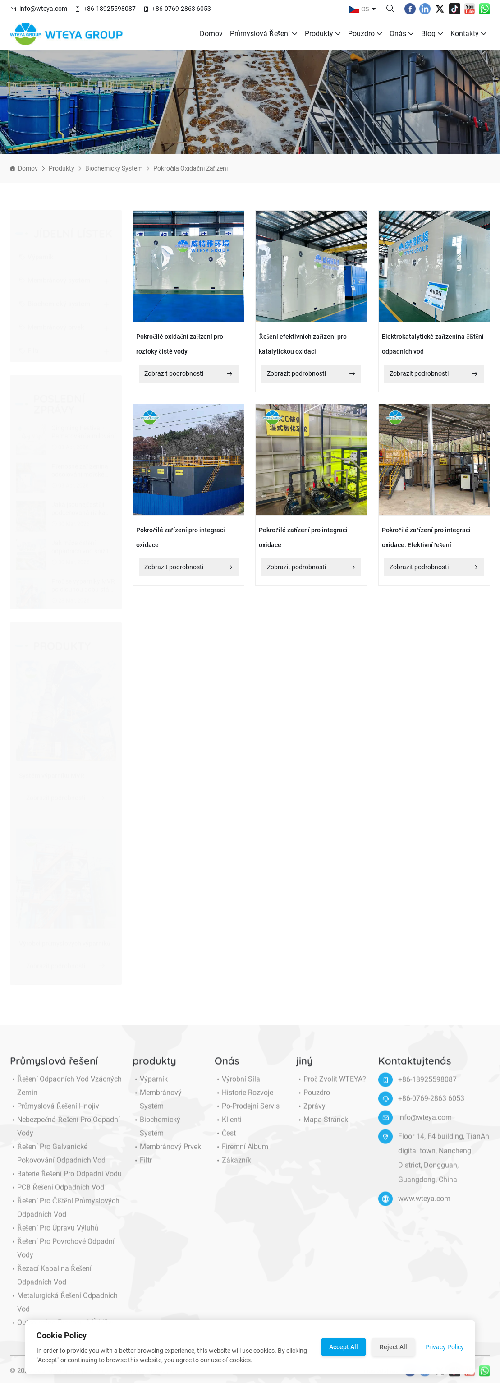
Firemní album (241, 1154)
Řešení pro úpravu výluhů (54, 1235)
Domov (211, 33)
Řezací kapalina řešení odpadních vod (51, 1282)
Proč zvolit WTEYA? (331, 1086)
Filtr (29, 343)
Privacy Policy (444, 1347)
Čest (225, 1141)
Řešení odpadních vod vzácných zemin (66, 1093)
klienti (228, 1127)
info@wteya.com (43, 8)
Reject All (393, 1347)
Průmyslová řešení (264, 33)
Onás (402, 33)
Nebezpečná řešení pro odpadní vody (65, 1134)
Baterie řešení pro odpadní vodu (66, 1181)
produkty (323, 33)
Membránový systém (54, 272)
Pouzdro (365, 33)
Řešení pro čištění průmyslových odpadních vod (64, 1215)
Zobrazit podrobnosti (66, 798)
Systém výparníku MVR (51, 775)
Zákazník (233, 1168)
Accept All (343, 1347)
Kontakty (468, 33)
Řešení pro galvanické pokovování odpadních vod (58, 1161)
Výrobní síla (237, 1086)
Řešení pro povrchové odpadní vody (62, 1255)
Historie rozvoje (244, 1100)
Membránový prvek (51, 319)
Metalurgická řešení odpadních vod (64, 1309)
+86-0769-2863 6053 (181, 8)
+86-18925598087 (109, 8)
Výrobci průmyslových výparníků (64, 943)
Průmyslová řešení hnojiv (54, 1113)
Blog (432, 33)
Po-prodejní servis (247, 1113)
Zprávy (311, 1113)
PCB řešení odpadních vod (57, 1195)
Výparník (36, 249)
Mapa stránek (322, 1127)
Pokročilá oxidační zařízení (190, 168)
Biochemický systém (113, 168)
